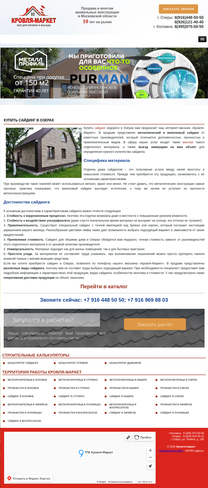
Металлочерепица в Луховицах (80, 404)
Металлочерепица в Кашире (128, 379)
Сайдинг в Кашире (122, 396)
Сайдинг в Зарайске (123, 412)
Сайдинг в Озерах (172, 396)
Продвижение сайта (171, 450)
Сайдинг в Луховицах (174, 412)
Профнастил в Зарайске (176, 404)
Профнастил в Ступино (74, 388)
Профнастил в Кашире (124, 388)
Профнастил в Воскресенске (78, 412)
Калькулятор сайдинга (23, 363)
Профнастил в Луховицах (25, 412)
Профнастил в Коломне (23, 388)
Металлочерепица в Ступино (78, 379)
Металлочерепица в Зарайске (28, 404)
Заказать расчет (155, 324)
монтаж (188, 142)
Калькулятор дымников (125, 363)
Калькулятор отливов (73, 363)
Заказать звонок (178, 9)
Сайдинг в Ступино (71, 396)
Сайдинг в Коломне (21, 396)
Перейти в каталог (103, 286)
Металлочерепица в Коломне (27, 379)
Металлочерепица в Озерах (178, 379)
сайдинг (99, 128)
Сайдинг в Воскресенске (24, 421)
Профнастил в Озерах (174, 388)
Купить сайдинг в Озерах (29, 120)
